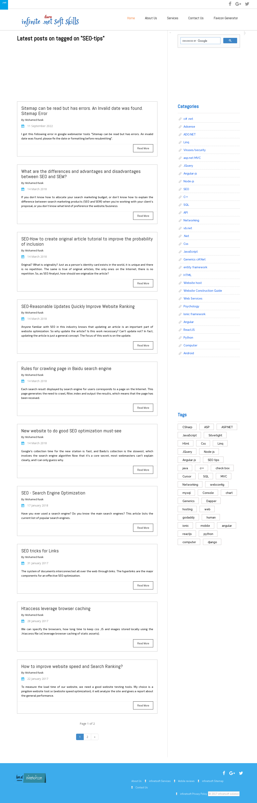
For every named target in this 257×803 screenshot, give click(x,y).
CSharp (187, 427)
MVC (224, 476)
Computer (190, 345)
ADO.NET (190, 134)
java (185, 468)
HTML (188, 275)
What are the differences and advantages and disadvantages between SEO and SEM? (81, 174)
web (207, 509)
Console (208, 492)
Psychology (191, 306)
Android (189, 353)
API (186, 212)
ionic (186, 525)
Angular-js (190, 173)
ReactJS (189, 329)
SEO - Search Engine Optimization (53, 493)
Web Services (193, 298)
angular (227, 525)
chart (229, 492)
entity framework (195, 267)
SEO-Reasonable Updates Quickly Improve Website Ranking (78, 306)
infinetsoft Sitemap (212, 781)
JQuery (188, 165)
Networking (191, 220)
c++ (202, 468)
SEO (186, 189)
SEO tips (213, 460)
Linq (186, 142)
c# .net (188, 118)
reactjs (187, 534)
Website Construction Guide (203, 290)
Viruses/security (195, 150)
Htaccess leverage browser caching (55, 608)
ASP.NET (227, 427)
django (212, 542)
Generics (189, 501)
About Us (151, 18)
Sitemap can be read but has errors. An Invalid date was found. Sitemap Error (82, 110)
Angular (189, 322)
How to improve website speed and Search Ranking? (72, 666)
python (208, 534)
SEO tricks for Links (40, 551)
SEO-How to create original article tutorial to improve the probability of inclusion (87, 241)
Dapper (211, 501)
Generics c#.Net (195, 259)
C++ (186, 197)
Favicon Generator (226, 18)
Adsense (189, 126)
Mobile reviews (186, 781)
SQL (186, 204)
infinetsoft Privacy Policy (193, 794)
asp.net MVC (192, 157)
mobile (205, 525)
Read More (143, 148)
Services (172, 18)
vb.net (188, 228)
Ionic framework (194, 314)
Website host (193, 282)
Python (188, 337)
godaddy (189, 517)
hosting (188, 509)
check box (222, 468)
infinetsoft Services (160, 781)
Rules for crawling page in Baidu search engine (66, 368)
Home (131, 18)
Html (186, 443)
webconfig (217, 484)
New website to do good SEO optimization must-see (71, 431)
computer (189, 542)
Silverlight (215, 435)
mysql (187, 492)
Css (186, 243)
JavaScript (191, 251)
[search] (200, 41)
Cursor (187, 476)
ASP (207, 427)
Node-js (189, 181)
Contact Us (196, 18)
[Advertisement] (87, 73)
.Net (186, 236)
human (211, 517)
